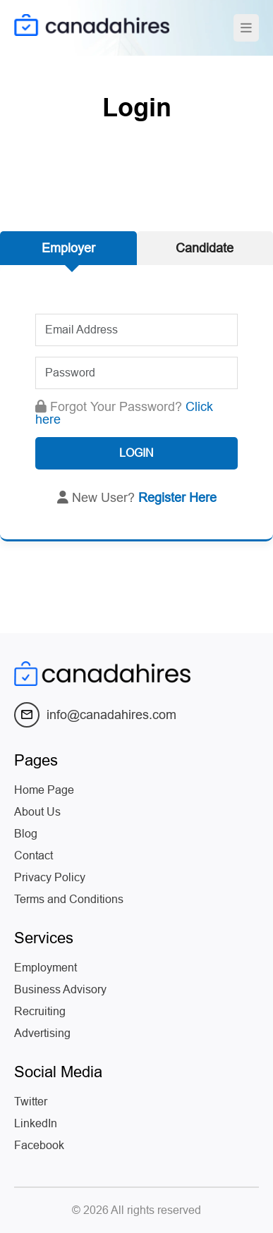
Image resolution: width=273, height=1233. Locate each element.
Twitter (30, 1102)
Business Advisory (60, 989)
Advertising (42, 1033)
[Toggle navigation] (246, 28)
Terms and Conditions (68, 899)
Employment (45, 968)
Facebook (39, 1145)
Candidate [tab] (204, 248)
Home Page (44, 790)
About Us (37, 812)
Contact (33, 855)
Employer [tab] (68, 248)
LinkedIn (35, 1123)
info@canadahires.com (95, 715)
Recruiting (40, 1011)
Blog (25, 834)
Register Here (177, 498)
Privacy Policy (49, 877)
